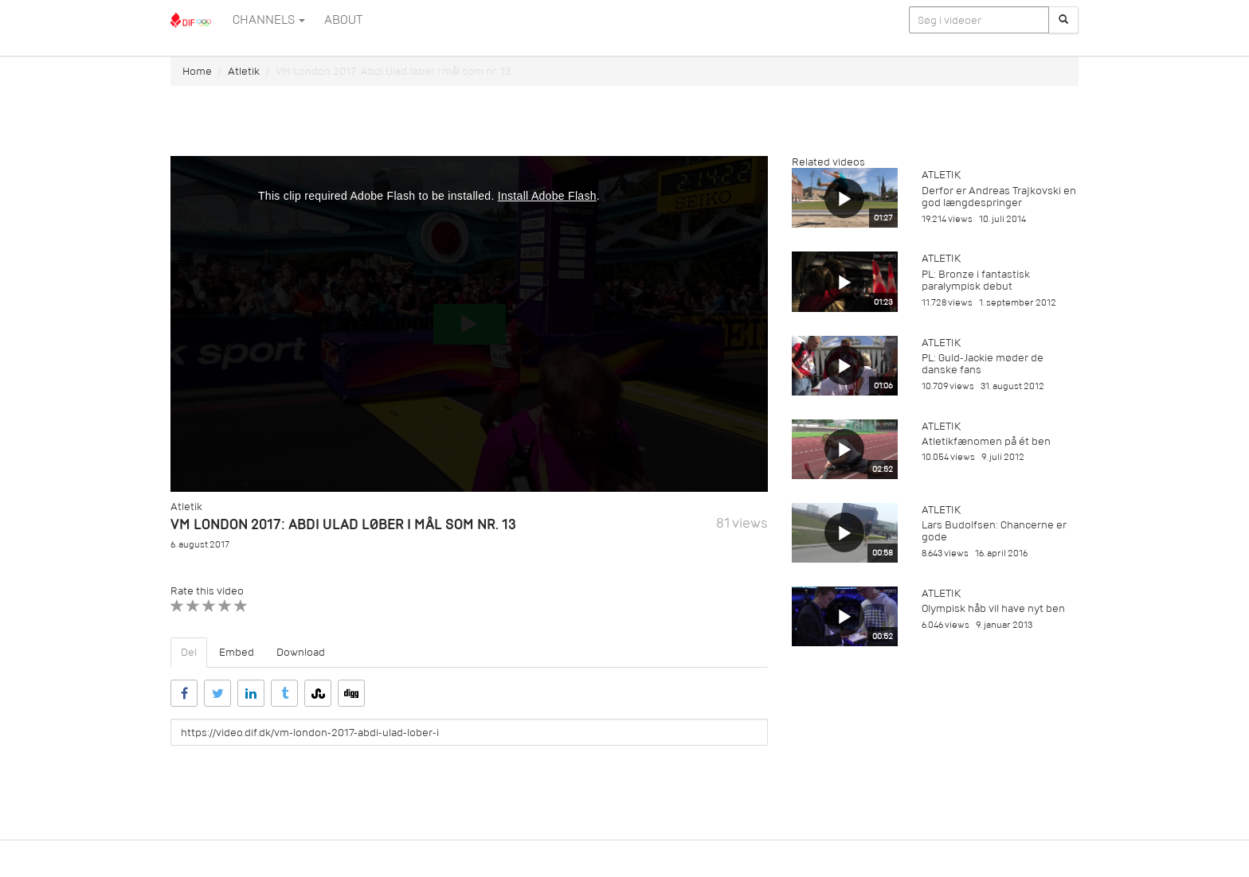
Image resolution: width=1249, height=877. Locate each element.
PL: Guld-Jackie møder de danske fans (982, 363)
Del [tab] (189, 652)
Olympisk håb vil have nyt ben (993, 608)
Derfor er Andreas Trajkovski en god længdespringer (999, 196)
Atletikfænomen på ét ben (986, 441)
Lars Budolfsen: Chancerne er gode (994, 530)
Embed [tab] (236, 652)
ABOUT (343, 20)
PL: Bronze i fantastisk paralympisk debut (976, 280)
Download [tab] (300, 652)
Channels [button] (269, 20)
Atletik (244, 71)
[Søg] (1063, 19)
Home (197, 71)
